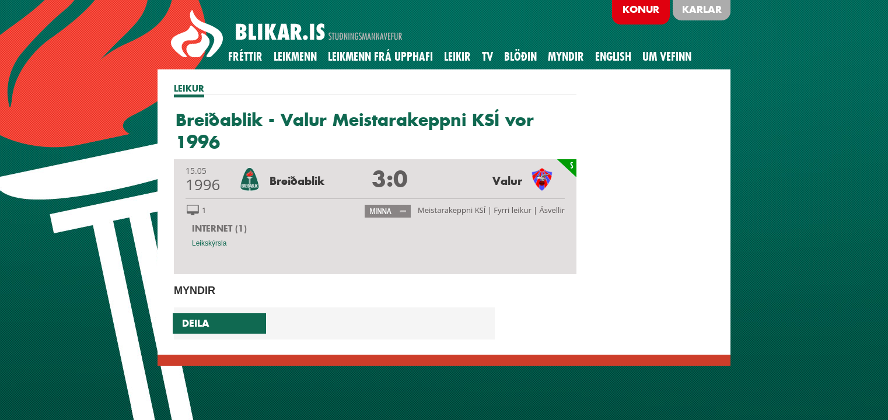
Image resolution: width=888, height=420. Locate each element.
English (613, 56)
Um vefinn (666, 56)
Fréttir (245, 56)
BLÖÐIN (520, 56)
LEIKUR (189, 88)
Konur (641, 9)
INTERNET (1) (219, 228)
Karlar (702, 9)
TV (487, 56)
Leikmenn (295, 56)
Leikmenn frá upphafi (380, 56)
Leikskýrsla (209, 243)
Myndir (566, 56)
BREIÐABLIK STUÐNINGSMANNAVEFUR (288, 34)
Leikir (457, 56)
